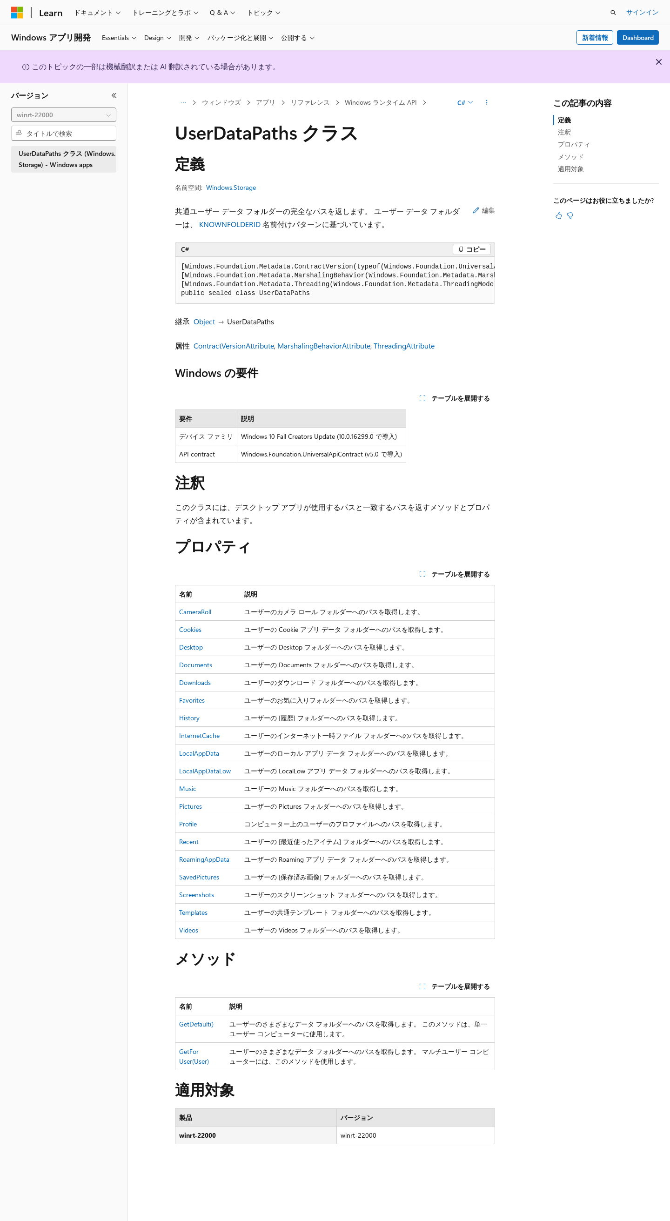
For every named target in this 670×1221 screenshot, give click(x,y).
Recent (189, 841)
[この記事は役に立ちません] (570, 215)
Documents (195, 664)
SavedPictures (199, 876)
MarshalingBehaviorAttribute (323, 345)
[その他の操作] (487, 102)
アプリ (265, 102)
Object (204, 321)
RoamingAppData (204, 859)
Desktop (191, 647)
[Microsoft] (17, 13)
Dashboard (638, 37)
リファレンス (310, 102)
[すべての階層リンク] (183, 102)
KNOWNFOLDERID (230, 224)
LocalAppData (199, 753)
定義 (564, 119)
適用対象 (571, 168)
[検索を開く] (613, 12)
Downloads (195, 682)
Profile (188, 823)
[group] (335, 280)
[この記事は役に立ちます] (558, 215)
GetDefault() (196, 1024)
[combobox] (63, 114)
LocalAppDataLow (205, 770)
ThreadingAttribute (404, 345)
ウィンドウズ (221, 102)
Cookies (190, 629)
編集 (484, 210)
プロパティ (574, 144)
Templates (193, 912)
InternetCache (199, 735)
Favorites (192, 700)
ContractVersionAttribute (234, 345)
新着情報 (595, 37)
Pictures (190, 806)
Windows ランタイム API (381, 102)
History (189, 717)
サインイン (642, 11)
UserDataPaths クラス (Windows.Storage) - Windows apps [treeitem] (67, 159)
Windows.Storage (231, 187)
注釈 (564, 131)
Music (187, 788)
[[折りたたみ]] (114, 95)
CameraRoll (195, 611)
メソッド (571, 156)
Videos (188, 930)
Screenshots (196, 894)
